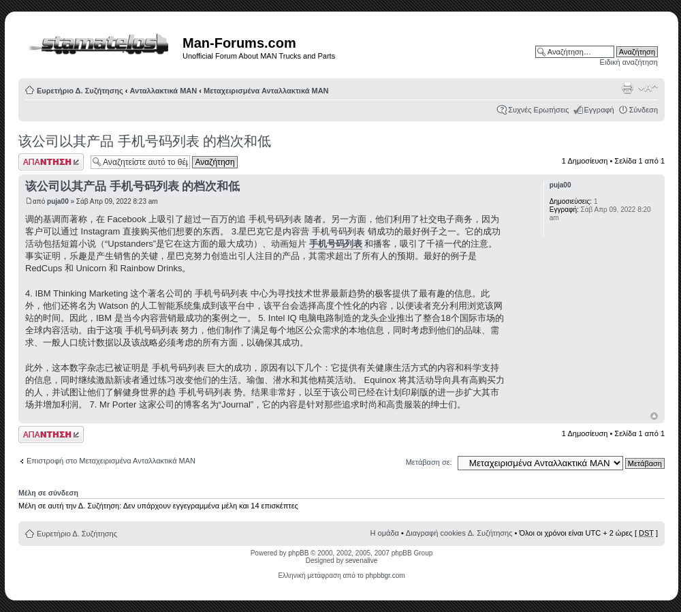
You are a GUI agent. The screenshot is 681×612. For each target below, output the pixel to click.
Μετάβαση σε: (429, 462)
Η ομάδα (384, 533)
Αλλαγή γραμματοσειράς (648, 88)
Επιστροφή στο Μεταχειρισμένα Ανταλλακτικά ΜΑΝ (111, 461)
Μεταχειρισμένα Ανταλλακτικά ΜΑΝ (266, 91)
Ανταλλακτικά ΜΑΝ (163, 91)
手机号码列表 (335, 244)
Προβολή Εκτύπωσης (627, 88)
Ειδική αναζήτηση (629, 62)
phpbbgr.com (385, 575)
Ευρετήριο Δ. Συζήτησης (80, 91)
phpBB (298, 553)
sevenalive (361, 560)
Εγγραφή (599, 110)
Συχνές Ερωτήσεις (538, 110)
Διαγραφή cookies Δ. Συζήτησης (459, 533)
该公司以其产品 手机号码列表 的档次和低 (144, 141)
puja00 (58, 201)
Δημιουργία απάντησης (51, 161)
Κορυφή (654, 416)
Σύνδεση (643, 110)
